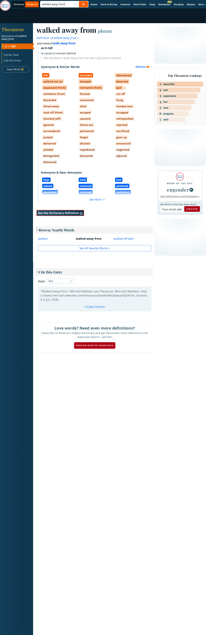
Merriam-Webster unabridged (94, 345)
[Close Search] (76, 4)
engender (178, 190)
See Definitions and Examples (179, 196)
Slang (152, 4)
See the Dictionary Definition (60, 213)
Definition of (58, 38)
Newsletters (164, 4)
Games (93, 4)
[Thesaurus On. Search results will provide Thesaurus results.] (25, 4)
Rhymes (191, 4)
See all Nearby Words (93, 248)
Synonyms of (14, 37)
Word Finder (140, 4)
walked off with (124, 239)
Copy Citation (94, 307)
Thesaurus (12, 29)
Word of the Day (109, 4)
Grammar (125, 4)
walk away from (64, 43)
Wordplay (179, 4)
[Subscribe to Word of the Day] (171, 209)
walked (42, 239)
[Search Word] (83, 4)
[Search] (64, 4)
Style (41, 281)
